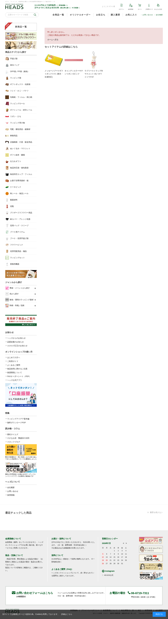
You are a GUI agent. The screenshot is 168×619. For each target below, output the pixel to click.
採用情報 (11, 495)
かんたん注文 (158, 9)
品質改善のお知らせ (15, 342)
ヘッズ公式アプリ (14, 380)
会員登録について (13, 538)
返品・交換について (14, 555)
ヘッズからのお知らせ (16, 338)
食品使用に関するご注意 (17, 369)
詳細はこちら (66, 614)
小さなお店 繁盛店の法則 (18, 438)
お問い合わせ (148, 15)
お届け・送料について (61, 538)
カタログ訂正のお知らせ (17, 346)
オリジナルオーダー (80, 15)
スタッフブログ (13, 442)
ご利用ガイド (149, 9)
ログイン (121, 9)
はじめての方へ (13, 357)
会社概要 (159, 15)
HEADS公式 (108, 575)
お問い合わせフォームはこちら (34, 592)
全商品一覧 (58, 15)
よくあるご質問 (13, 365)
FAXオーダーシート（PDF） (19, 376)
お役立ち (100, 15)
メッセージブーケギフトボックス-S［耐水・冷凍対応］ (54, 74)
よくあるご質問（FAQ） (62, 569)
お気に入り (131, 15)
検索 (35, 15)
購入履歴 (115, 15)
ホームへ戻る (52, 40)
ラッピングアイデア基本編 (18, 419)
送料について (57, 555)
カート (140, 9)
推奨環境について (14, 372)
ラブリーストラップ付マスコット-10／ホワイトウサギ (94, 74)
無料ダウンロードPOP (16, 423)
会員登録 (130, 9)
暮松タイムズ (12, 434)
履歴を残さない (156, 512)
